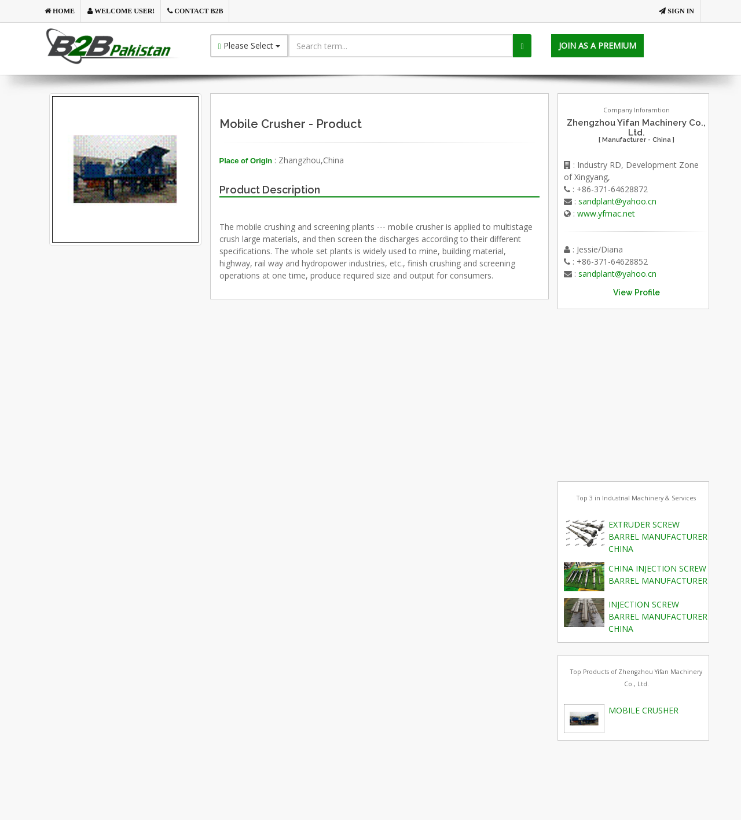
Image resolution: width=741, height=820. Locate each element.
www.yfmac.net (606, 213)
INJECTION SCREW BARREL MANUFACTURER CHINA (657, 616)
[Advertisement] (144, 377)
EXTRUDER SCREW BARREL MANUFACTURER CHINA (657, 536)
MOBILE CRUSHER (643, 710)
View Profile (636, 292)
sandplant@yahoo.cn (617, 201)
